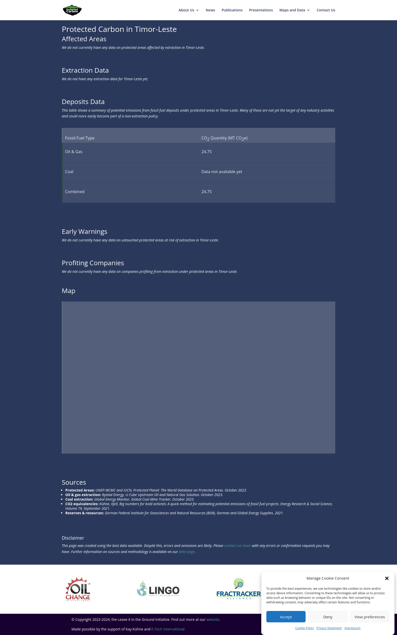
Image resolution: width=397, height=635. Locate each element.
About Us (186, 10)
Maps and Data (292, 10)
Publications (232, 10)
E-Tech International (168, 629)
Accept (286, 616)
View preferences (369, 616)
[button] (386, 578)
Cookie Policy (304, 628)
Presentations (261, 10)
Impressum (352, 628)
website (212, 619)
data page (187, 551)
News (210, 10)
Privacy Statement (329, 628)
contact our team (237, 545)
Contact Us (326, 10)
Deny (327, 616)
